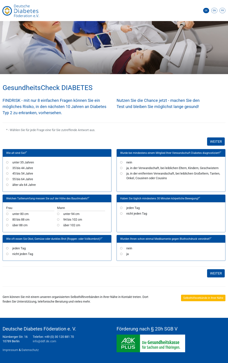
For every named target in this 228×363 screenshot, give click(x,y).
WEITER (216, 141)
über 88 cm (20, 225)
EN (214, 10)
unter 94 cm (71, 214)
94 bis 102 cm (72, 219)
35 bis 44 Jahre (22, 168)
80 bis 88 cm (20, 219)
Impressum (11, 350)
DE (206, 10)
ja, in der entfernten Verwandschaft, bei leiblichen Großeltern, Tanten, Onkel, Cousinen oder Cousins (173, 176)
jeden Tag (133, 208)
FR (222, 10)
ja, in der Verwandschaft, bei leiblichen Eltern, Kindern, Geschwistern (172, 168)
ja (127, 254)
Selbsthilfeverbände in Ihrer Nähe (203, 298)
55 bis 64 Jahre (22, 179)
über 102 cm (71, 225)
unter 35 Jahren (23, 162)
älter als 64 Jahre (24, 185)
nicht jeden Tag (136, 213)
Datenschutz (30, 350)
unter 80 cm (20, 214)
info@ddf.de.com (44, 341)
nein (129, 162)
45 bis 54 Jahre (22, 173)
